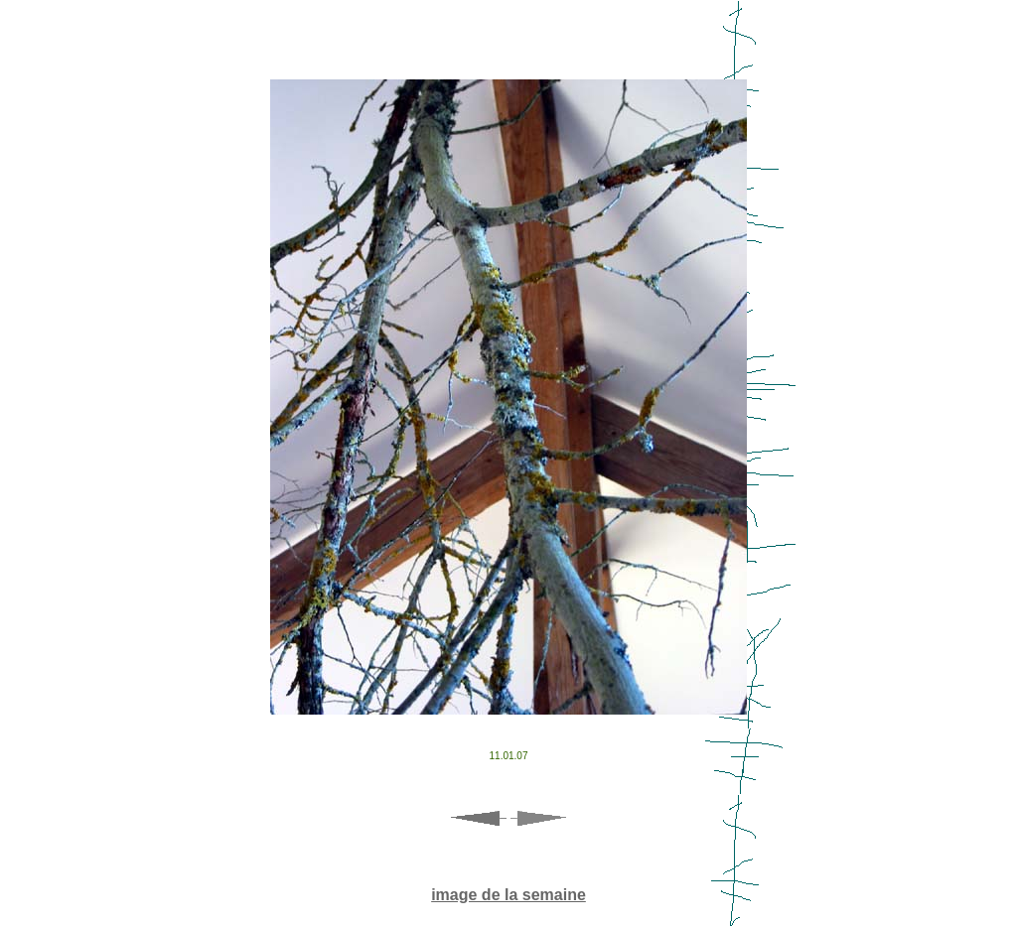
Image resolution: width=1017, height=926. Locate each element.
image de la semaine (508, 894)
